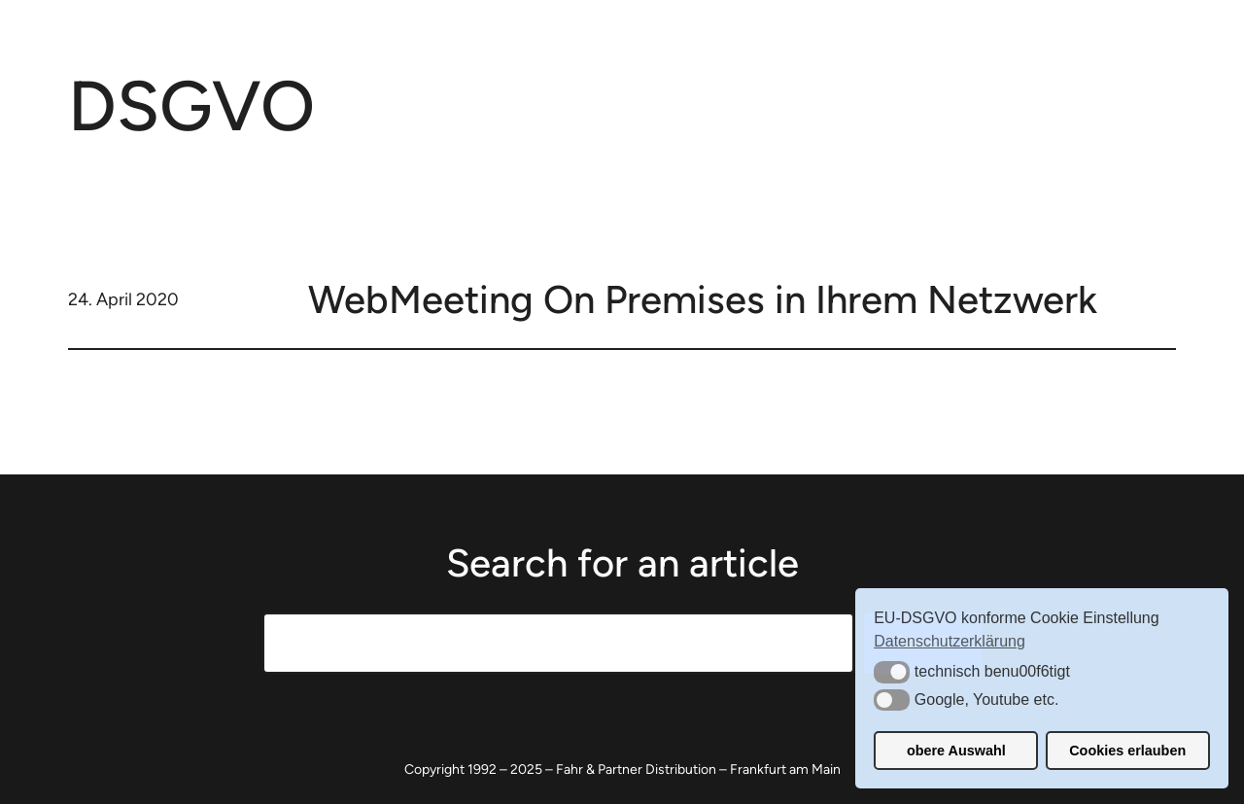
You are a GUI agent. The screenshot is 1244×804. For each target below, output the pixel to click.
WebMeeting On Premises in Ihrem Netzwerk (702, 299)
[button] (892, 671)
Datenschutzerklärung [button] (949, 641)
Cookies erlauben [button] (1127, 750)
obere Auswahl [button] (956, 750)
